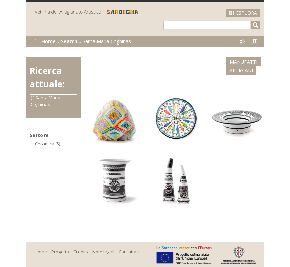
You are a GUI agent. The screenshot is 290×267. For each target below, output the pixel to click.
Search (69, 41)
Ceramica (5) (47, 143)
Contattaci (129, 243)
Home (48, 41)
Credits (80, 243)
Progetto (60, 243)
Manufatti (211, 62)
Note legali (103, 243)
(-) (33, 98)
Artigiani (249, 62)
